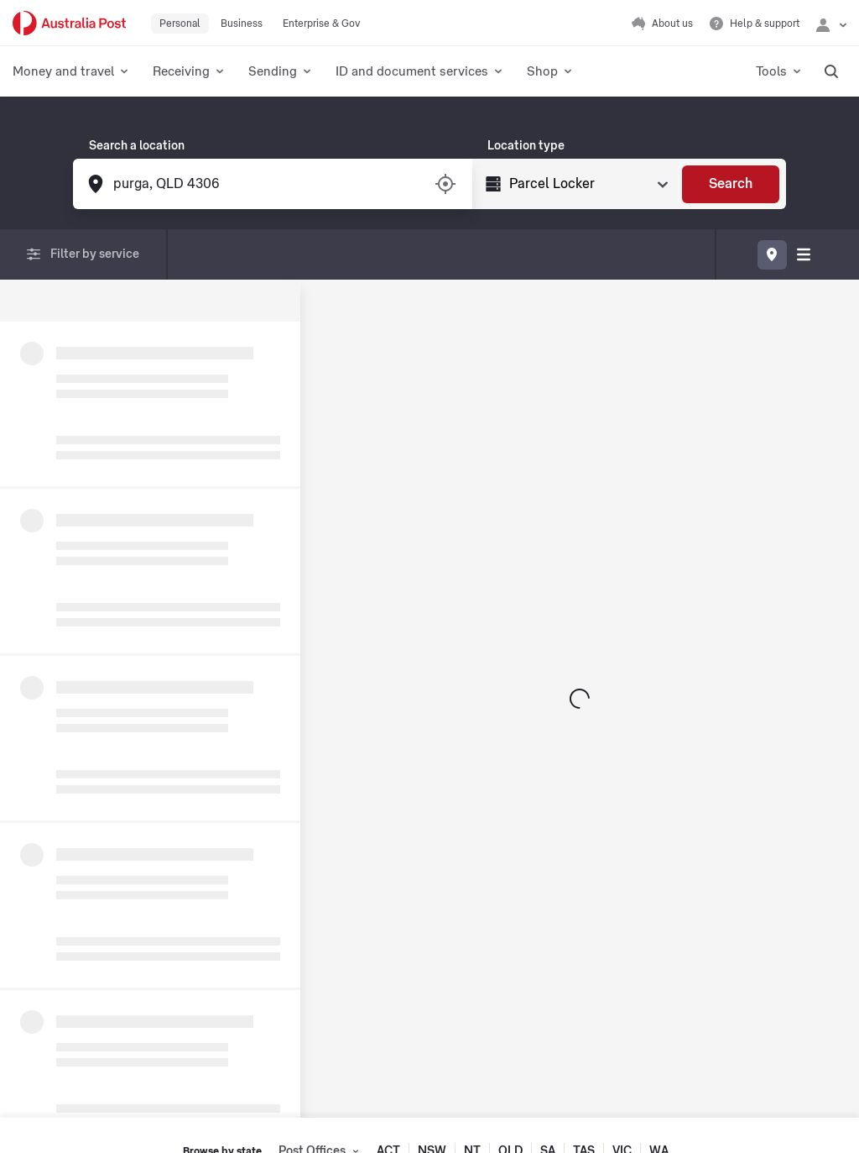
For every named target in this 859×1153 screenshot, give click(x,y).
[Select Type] (587, 184)
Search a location (137, 146)
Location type (526, 146)
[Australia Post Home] (69, 23)
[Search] (730, 184)
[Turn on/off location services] (445, 184)
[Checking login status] (831, 23)
